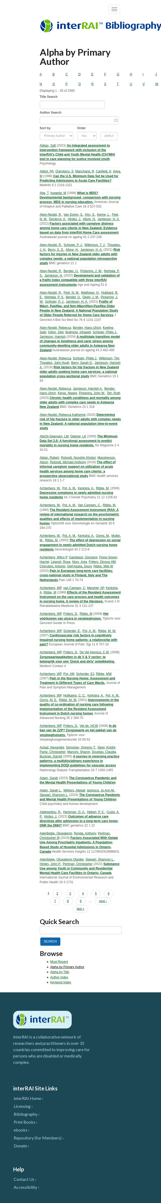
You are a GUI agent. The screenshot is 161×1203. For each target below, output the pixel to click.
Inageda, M (58, 193)
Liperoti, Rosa (60, 562)
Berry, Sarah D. (82, 363)
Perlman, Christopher (77, 864)
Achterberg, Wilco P (53, 557)
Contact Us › (25, 1179)
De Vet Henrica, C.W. (94, 652)
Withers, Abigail (74, 790)
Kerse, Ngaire (67, 393)
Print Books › (25, 1121)
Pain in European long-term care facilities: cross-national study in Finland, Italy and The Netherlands (76, 575)
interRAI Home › (28, 1098)
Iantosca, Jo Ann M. (101, 790)
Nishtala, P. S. (54, 297)
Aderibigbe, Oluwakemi (56, 833)
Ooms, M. (103, 536)
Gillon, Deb (56, 332)
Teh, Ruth (113, 393)
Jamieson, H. (54, 275)
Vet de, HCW (89, 726)
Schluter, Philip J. (105, 332)
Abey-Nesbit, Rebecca (55, 328)
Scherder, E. (72, 631)
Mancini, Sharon (78, 752)
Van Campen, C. (89, 505)
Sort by (45, 128)
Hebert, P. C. (96, 812)
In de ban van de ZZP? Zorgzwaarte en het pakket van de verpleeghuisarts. (78, 730)
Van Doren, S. (73, 214)
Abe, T (44, 193)
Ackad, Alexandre (52, 747)
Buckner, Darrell (51, 756)
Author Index (59, 977)
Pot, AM (68, 674)
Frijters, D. (70, 614)
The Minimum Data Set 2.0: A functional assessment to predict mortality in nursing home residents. (79, 440)
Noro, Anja (79, 562)
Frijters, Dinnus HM (102, 562)
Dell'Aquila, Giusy (79, 566)
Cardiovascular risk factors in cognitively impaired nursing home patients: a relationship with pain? (79, 640)
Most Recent (59, 962)
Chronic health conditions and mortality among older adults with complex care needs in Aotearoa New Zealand (80, 402)
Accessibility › (26, 1187)
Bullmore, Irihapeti (78, 332)
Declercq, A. (57, 219)
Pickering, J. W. (91, 271)
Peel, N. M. (71, 292)
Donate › (21, 1145)
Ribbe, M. (102, 488)
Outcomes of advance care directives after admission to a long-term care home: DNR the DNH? (79, 821)
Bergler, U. (71, 271)
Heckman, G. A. (74, 812)
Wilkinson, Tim (109, 358)
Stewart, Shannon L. (54, 795)
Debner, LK (78, 436)
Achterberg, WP (51, 588)
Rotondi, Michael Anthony (68, 462)
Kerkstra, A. (86, 488)
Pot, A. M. (69, 488)
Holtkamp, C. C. (74, 695)
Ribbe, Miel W (103, 566)
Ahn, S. (90, 214)
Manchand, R (84, 171)
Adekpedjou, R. (50, 812)
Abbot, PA (47, 171)
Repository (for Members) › (39, 1137)
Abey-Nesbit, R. (51, 214)
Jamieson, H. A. (108, 219)
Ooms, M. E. (48, 700)
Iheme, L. (103, 214)
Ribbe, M (49, 592)
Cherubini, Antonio (53, 566)
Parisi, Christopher (53, 752)
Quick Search (59, 921)
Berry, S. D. (56, 250)
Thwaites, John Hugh (55, 363)
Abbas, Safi (48, 145)
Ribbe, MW (103, 674)
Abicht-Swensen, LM (54, 436)
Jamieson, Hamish (53, 337)
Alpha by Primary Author (67, 967)
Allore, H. (89, 219)
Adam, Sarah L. (51, 790)
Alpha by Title (59, 972)
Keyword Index (60, 982)
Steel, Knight (106, 747)
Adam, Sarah (49, 778)
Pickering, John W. (92, 393)
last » (80, 909)
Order (81, 128)
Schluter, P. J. (73, 245)
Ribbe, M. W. (107, 631)
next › (103, 901)
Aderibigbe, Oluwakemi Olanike (62, 859)
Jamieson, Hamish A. (88, 388)
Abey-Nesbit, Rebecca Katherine (63, 415)
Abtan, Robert (49, 458)
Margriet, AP (95, 588)
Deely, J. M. (90, 297)
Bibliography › (27, 1114)
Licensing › (23, 1106)
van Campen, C (74, 588)
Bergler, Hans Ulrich (87, 328)
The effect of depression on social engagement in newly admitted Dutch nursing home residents (80, 544)
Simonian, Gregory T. (81, 747)
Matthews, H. (90, 292)
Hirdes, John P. (50, 864)
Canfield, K (103, 171)
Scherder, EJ (85, 674)
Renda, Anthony (85, 833)
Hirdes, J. (74, 219)
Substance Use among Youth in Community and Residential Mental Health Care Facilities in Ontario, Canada (80, 868)
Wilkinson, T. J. (94, 245)
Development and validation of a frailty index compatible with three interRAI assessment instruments (80, 280)
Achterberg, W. (50, 488)
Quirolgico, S (64, 171)
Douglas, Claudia (104, 752)
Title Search (49, 97)
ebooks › (22, 1129)
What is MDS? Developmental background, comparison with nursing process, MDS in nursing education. (80, 197)
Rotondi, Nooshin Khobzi (78, 458)
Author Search (51, 112)
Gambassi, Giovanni (83, 557)
